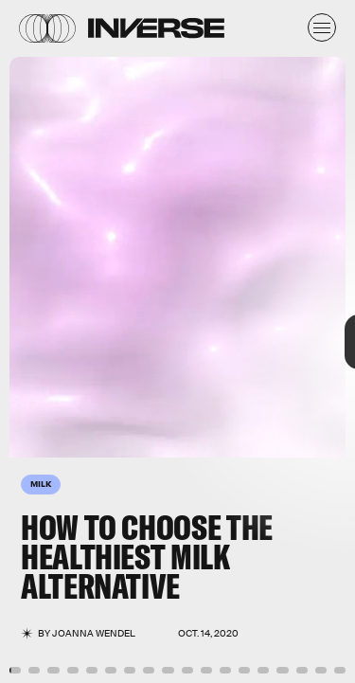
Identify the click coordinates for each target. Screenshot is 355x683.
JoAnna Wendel (93, 633)
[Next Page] (236, 341)
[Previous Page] (58, 341)
